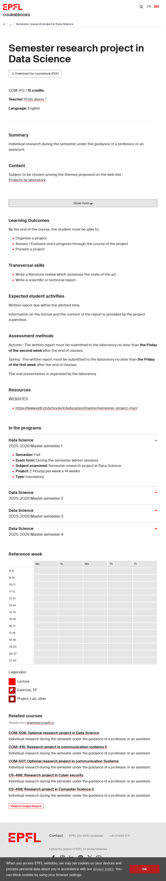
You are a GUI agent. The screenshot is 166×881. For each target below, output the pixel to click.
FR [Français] (149, 6)
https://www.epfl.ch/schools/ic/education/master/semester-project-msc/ (77, 408)
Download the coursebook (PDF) (35, 73)
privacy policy (103, 869)
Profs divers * (35, 99)
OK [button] (144, 869)
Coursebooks (16, 15)
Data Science (81, 443)
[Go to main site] (4, 24)
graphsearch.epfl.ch (40, 723)
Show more (83, 203)
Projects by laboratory (27, 179)
